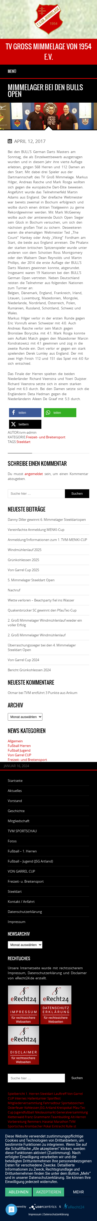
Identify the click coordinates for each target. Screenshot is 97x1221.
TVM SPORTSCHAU (22, 831)
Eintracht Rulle (62, 1126)
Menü (12, 71)
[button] (25, 412)
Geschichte (16, 810)
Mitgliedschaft (18, 821)
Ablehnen (18, 1192)
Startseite (15, 780)
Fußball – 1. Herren (22, 851)
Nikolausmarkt (45, 1112)
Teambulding (60, 1117)
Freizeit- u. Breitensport (26, 881)
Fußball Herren (19, 745)
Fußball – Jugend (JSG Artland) (30, 861)
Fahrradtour (52, 1103)
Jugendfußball (24, 1112)
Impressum (16, 921)
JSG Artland (48, 1107)
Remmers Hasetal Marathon (47, 1121)
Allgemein (15, 741)
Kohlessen (31, 1107)
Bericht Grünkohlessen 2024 (29, 670)
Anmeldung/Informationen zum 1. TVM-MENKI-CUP (47, 539)
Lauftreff (60, 1094)
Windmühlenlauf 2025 (24, 549)
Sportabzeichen (72, 1103)
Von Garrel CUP (19, 755)
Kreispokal (64, 1107)
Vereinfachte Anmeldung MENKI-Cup (36, 529)
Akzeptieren (48, 1192)
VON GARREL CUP (21, 871)
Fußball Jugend (19, 750)
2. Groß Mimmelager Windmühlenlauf (36, 635)
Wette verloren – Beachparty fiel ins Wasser (41, 600)
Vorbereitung (17, 1121)
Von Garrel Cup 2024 (23, 660)
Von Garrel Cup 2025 (23, 570)
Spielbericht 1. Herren (23, 1094)
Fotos (12, 841)
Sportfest (54, 1098)
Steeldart (24, 441)
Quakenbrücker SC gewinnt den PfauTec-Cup (42, 610)
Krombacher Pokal (38, 1126)
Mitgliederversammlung (25, 1103)
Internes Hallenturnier (31, 1098)
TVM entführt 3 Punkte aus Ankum (50, 692)
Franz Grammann (37, 1117)
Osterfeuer (16, 1107)
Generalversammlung (72, 1112)
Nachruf (14, 590)
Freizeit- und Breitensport (45, 437)
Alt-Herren (78, 1117)
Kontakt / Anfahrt (21, 901)
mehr (78, 1192)
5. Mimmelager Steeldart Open (31, 580)
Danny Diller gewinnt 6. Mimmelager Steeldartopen (47, 519)
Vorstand (15, 800)
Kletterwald (16, 1117)
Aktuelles (15, 790)
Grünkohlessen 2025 (23, 560)
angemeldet (34, 473)
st (74, 1126)
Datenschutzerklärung (25, 911)
